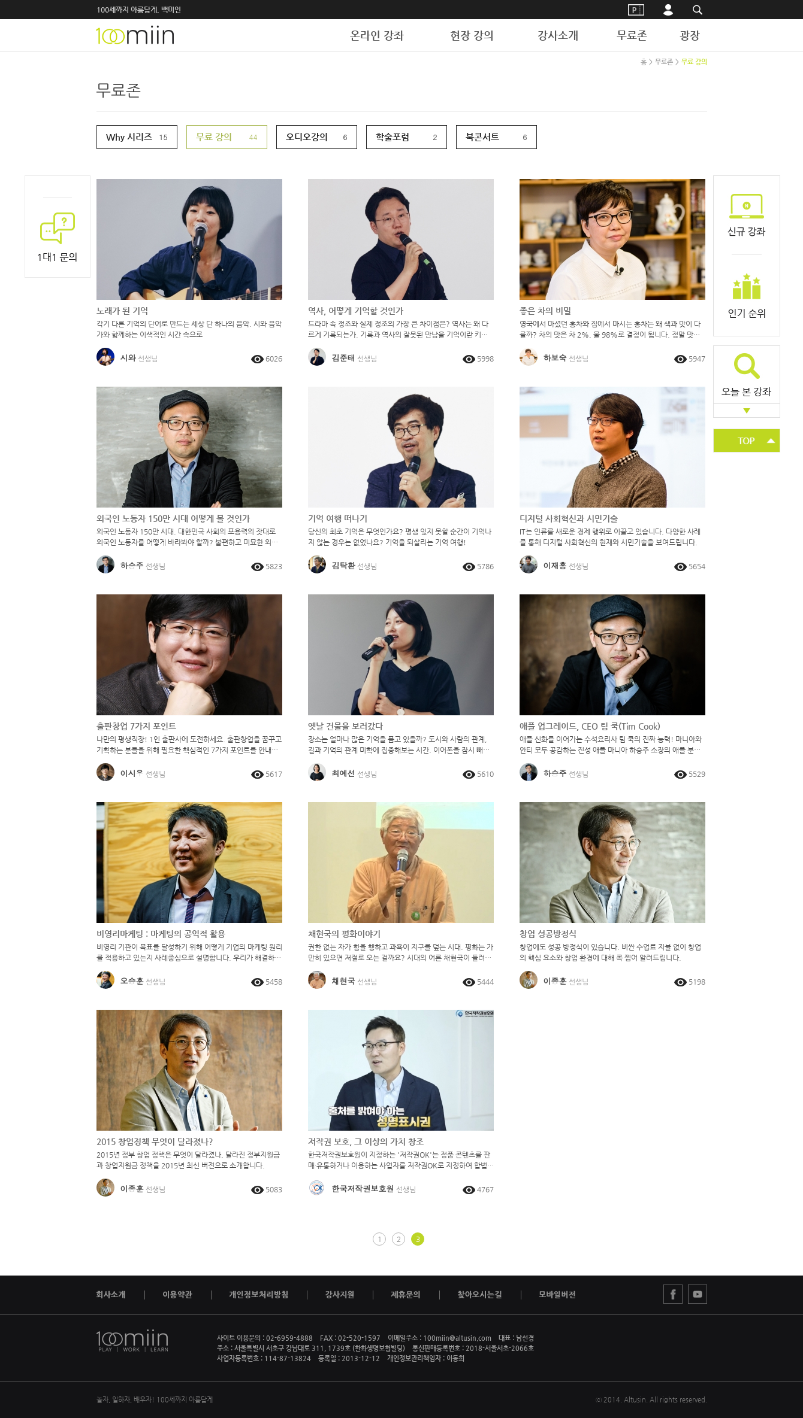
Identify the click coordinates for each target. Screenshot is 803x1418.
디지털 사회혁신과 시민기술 (569, 518)
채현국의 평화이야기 (344, 934)
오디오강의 (307, 137)
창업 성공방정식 (548, 934)
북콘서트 (482, 137)
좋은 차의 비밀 (545, 310)
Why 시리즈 (129, 137)
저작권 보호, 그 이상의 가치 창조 (366, 1141)
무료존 (632, 35)
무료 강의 (694, 62)
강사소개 (558, 35)
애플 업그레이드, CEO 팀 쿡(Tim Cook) (590, 726)
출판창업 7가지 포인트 (136, 726)
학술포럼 (392, 137)
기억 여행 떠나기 (337, 518)
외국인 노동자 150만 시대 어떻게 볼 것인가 (173, 518)
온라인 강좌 (377, 35)
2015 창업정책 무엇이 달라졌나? (154, 1141)
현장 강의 (472, 35)
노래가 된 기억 (122, 310)
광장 (690, 35)
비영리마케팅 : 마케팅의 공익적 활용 (160, 934)
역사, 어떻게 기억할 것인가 (355, 310)
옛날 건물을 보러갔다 (345, 726)
